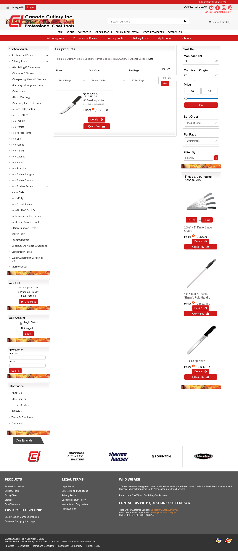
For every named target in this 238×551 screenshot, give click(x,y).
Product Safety (69, 509)
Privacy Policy (69, 495)
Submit (15, 370)
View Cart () (219, 22)
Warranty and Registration (75, 504)
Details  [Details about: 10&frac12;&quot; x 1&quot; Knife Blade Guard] (200, 241)
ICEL (201, 61)
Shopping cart (30, 287)
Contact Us (17, 423)
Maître (20, 150)
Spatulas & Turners (24, 73)
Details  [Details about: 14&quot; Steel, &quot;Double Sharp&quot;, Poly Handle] (200, 308)
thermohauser (19, 266)
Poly (20, 198)
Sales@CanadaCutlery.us (163, 512)
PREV (191, 220)
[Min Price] (192, 91)
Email (12, 361)
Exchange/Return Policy (74, 500)
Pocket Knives (24, 204)
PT (201, 75)
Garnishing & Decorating (26, 67)
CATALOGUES (175, 32)
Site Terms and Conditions (75, 491)
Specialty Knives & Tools (27, 103)
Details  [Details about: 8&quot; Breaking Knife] (96, 119)
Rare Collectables (25, 108)
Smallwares (20, 91)
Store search (19, 398)
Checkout (28, 301)
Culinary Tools (115, 38)
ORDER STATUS (103, 32)
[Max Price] (209, 91)
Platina (20, 144)
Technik (21, 120)
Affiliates (17, 411)
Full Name (14, 353)
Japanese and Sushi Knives (29, 216)
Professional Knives (85, 38)
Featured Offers (20, 239)
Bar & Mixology (21, 97)
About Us (17, 392)
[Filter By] (177, 78)
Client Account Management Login (22, 517)
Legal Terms (68, 486)
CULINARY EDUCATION (127, 32)
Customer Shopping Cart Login (20, 521)
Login (30, 7)
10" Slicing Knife (194, 361)
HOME (59, 32)
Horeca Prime (24, 132)
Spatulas (21, 168)
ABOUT (70, 32)
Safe (22, 192)
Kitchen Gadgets (26, 174)
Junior (20, 162)
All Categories (55, 38)
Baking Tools (140, 38)
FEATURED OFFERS (153, 32)
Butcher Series (25, 186)
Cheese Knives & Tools (27, 221)
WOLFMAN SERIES (25, 210)
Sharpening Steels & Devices (29, 79)
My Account (165, 38)
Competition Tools (22, 251)
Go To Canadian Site (219, 11)
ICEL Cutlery (21, 114)
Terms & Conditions (22, 417)
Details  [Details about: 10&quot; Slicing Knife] (200, 371)
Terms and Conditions (43, 546)
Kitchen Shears (25, 180)
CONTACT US (84, 32)
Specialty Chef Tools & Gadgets (29, 245)
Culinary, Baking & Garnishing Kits (27, 259)
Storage (9, 500)
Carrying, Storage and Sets (28, 85)
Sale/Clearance (12, 504)
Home (60, 59)
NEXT (206, 220)
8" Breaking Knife (93, 100)
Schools (186, 38)
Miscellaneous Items (24, 227)
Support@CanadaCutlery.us (164, 510)
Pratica (20, 126)
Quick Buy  (96, 126)
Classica (21, 156)
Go (165, 83)
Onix (19, 138)
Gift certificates (20, 405)
